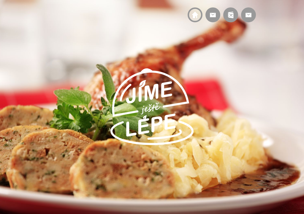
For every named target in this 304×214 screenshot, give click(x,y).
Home (195, 14)
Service (212, 14)
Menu (230, 14)
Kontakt (248, 14)
